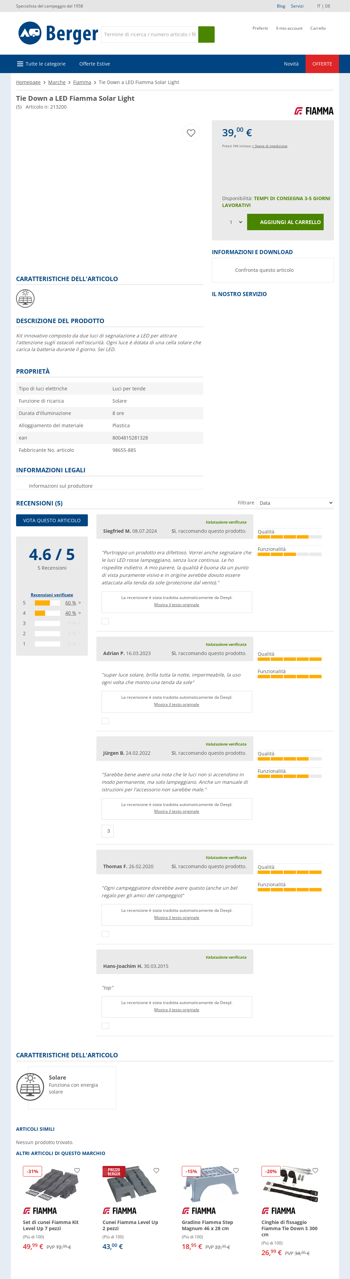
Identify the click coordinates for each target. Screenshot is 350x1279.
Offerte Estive (94, 63)
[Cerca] (149, 34)
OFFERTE (322, 63)
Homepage (28, 82)
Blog (281, 6)
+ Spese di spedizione (269, 145)
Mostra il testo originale (176, 605)
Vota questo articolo (52, 520)
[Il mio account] (289, 33)
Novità (291, 63)
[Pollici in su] (105, 621)
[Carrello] (318, 33)
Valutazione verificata (225, 522)
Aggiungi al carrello (285, 222)
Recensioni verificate (52, 595)
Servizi (297, 6)
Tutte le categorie (46, 63)
